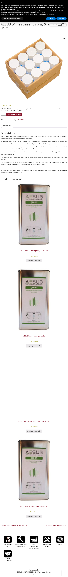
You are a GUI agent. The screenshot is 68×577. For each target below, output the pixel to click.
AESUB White (21, 120)
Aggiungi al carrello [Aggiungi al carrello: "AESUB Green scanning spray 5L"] (34, 346)
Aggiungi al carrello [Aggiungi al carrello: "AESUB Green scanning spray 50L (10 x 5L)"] (34, 516)
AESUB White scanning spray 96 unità (14, 525)
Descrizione (7, 125)
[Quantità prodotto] (3, 114)
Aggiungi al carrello (14, 114)
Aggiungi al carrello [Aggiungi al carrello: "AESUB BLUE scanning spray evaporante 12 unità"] (34, 431)
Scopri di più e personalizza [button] (12, 18)
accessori (10, 120)
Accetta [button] (61, 18)
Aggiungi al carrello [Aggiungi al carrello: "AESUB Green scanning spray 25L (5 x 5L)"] (34, 260)
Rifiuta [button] (51, 18)
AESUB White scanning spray (56, 525)
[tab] (7, 125)
